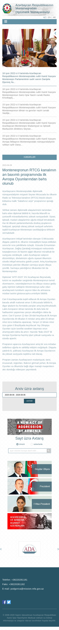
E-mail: (23, 589)
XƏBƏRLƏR (30, 157)
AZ (44, 17)
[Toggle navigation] (5, 21)
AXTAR (29, 401)
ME (54, 17)
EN (49, 17)
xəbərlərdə (38, 444)
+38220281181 (19, 579)
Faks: (13, 584)
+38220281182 (17, 584)
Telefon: (14, 579)
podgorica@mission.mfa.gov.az (27, 589)
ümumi (22, 444)
